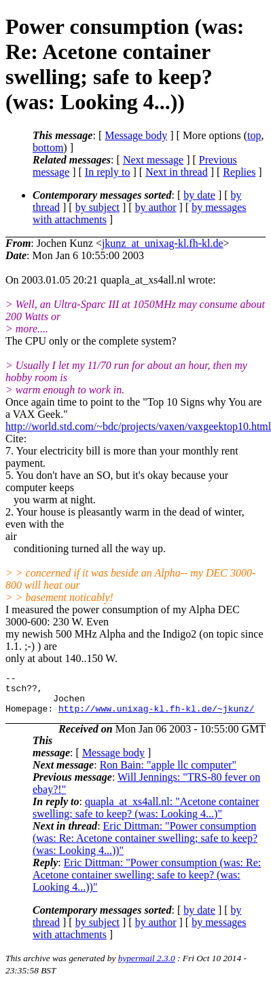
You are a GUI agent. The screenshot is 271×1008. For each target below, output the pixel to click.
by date (199, 195)
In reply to (107, 172)
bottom (48, 147)
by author (156, 207)
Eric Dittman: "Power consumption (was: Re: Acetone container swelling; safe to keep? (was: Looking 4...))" (145, 846)
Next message (153, 160)
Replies (239, 172)
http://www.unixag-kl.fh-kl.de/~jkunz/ (156, 716)
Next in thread (176, 172)
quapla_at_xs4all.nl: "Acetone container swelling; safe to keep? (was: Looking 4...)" (146, 816)
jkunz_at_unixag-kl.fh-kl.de (162, 243)
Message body (136, 135)
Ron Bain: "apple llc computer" (168, 773)
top (254, 135)
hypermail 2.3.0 (146, 966)
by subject (97, 207)
